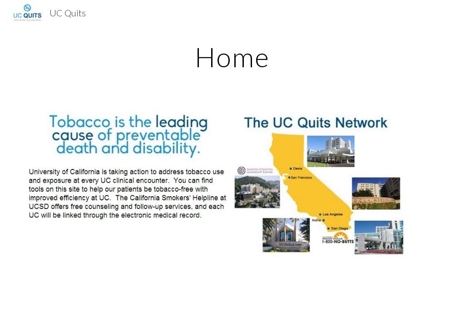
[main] (232, 56)
